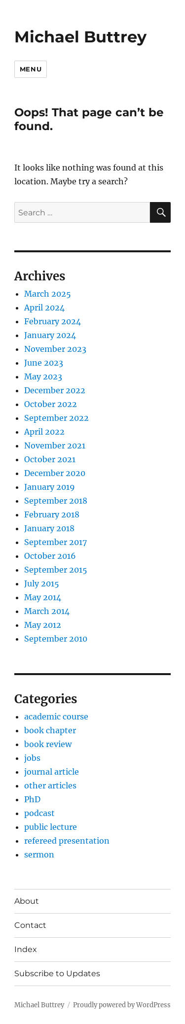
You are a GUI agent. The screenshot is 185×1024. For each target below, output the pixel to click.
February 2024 (52, 321)
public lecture (50, 827)
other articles (50, 785)
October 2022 (50, 404)
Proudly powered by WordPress (122, 1005)
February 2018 (51, 514)
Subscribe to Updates (57, 973)
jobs (32, 758)
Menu (30, 69)
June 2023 (43, 363)
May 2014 (42, 597)
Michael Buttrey (80, 36)
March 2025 (47, 294)
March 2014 (47, 611)
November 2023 (55, 349)
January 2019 (49, 487)
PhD (32, 799)
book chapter (50, 730)
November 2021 (54, 445)
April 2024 (44, 307)
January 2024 (50, 335)
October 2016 (50, 556)
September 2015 (55, 570)
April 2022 (44, 432)
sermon (39, 854)
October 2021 (49, 459)
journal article (51, 772)
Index (25, 949)
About (26, 901)
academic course (56, 716)
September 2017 (55, 542)
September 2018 (55, 501)
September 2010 (55, 639)
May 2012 (42, 625)
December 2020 (54, 473)
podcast (39, 813)
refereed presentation (67, 841)
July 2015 (41, 583)
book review (48, 744)
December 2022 (54, 390)
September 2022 (56, 418)
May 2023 (43, 376)
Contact (30, 925)
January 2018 (49, 528)
